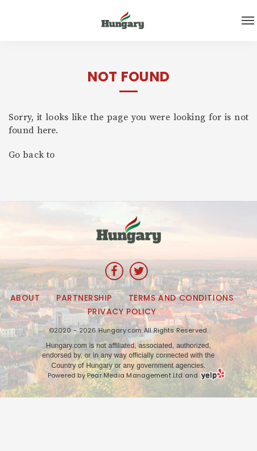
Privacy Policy (122, 311)
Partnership (84, 298)
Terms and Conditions (180, 298)
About (25, 298)
